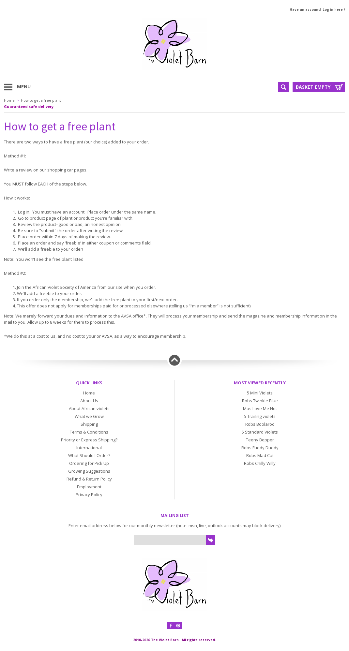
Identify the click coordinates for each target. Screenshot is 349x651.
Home (9, 100)
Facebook (170, 625)
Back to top (174, 360)
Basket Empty (313, 87)
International (89, 448)
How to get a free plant (41, 100)
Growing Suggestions (89, 471)
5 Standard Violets (260, 432)
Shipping (89, 424)
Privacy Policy (89, 494)
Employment (89, 487)
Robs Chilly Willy (260, 463)
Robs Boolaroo (260, 424)
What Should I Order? (89, 455)
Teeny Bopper (260, 440)
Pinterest (178, 625)
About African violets (89, 408)
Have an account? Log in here (316, 9)
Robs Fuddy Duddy (260, 448)
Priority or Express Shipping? (89, 440)
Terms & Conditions (89, 432)
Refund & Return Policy (89, 479)
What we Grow (89, 416)
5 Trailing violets (260, 416)
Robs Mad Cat (260, 455)
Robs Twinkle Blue (260, 401)
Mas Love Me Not (260, 408)
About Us (89, 401)
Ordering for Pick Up (89, 463)
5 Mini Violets (260, 393)
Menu (24, 86)
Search (283, 87)
